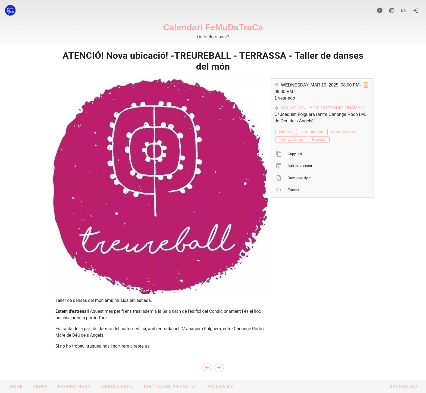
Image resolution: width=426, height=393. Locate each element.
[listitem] (322, 153)
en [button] (404, 10)
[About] (380, 10)
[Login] (416, 10)
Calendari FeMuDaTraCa (213, 27)
